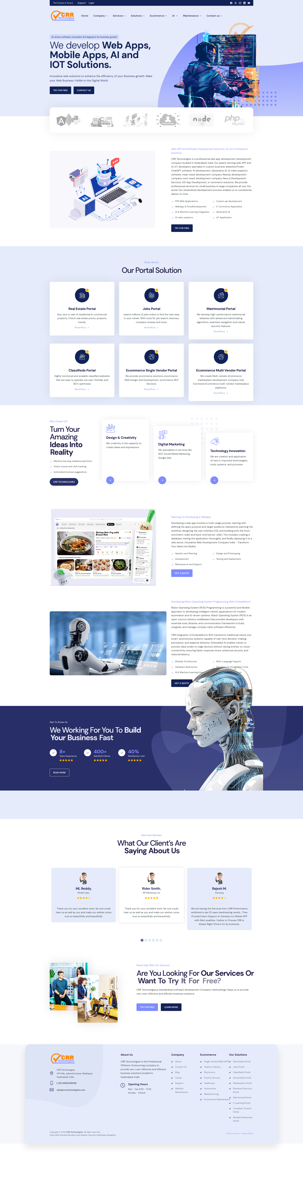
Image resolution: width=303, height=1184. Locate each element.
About (178, 1061)
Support (81, 2)
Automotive (210, 1088)
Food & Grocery (212, 1077)
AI (173, 15)
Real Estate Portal (241, 1061)
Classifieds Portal (241, 1072)
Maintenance (191, 15)
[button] (142, 940)
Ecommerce (157, 15)
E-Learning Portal (241, 1103)
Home (84, 15)
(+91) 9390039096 (67, 1083)
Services (118, 15)
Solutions (136, 15)
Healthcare (209, 1083)
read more (82, 327)
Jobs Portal (238, 1066)
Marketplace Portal (242, 1083)
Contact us (213, 15)
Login (91, 2)
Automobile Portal (242, 1077)
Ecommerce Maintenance (214, 1099)
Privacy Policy (247, 1133)
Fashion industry (212, 1066)
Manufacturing (211, 1094)
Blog (177, 1072)
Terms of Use (232, 1133)
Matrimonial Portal (242, 1097)
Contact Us (181, 1066)
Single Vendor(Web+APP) (214, 1061)
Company (99, 15)
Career (178, 1077)
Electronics (209, 1072)
